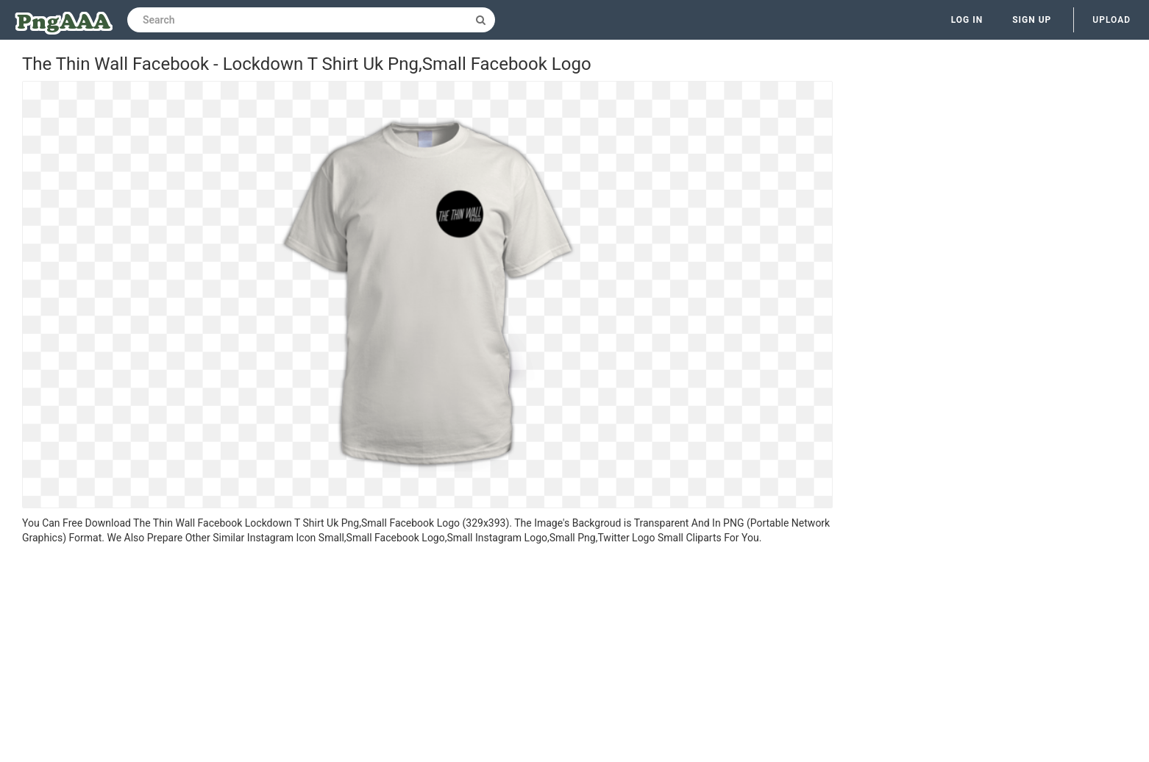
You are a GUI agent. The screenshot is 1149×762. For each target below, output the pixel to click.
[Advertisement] (427, 655)
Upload (1111, 20)
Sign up (1031, 20)
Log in (967, 20)
